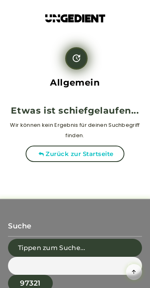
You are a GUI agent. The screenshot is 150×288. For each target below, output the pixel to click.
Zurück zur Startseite (76, 154)
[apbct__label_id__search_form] (75, 266)
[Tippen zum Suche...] (75, 248)
